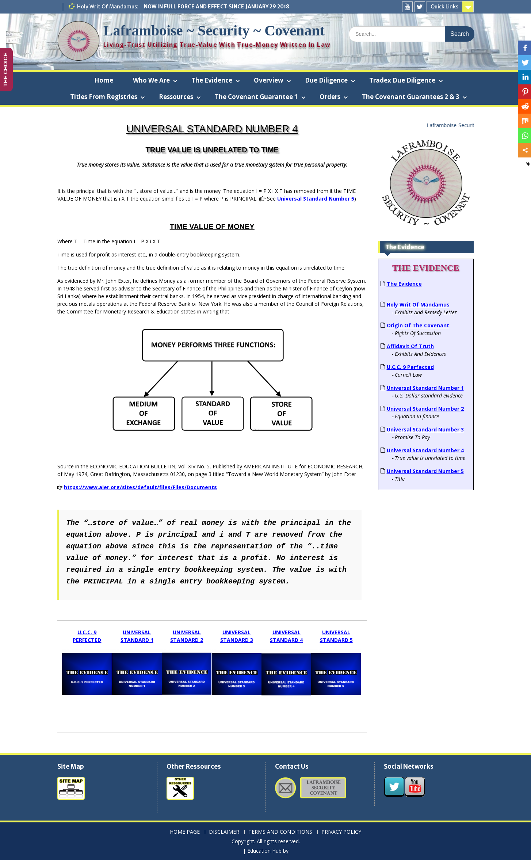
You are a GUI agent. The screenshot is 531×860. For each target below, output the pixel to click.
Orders (330, 96)
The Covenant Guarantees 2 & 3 (410, 96)
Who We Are (151, 80)
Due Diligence (326, 80)
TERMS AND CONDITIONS (280, 832)
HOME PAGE (185, 832)
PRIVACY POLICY (341, 832)
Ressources (176, 96)
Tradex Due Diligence (402, 80)
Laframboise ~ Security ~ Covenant (214, 30)
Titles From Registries (103, 96)
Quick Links (444, 6)
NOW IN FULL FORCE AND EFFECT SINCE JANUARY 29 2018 (216, 6)
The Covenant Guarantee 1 (256, 96)
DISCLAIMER (224, 832)
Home (103, 80)
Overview (268, 80)
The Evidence (211, 80)
